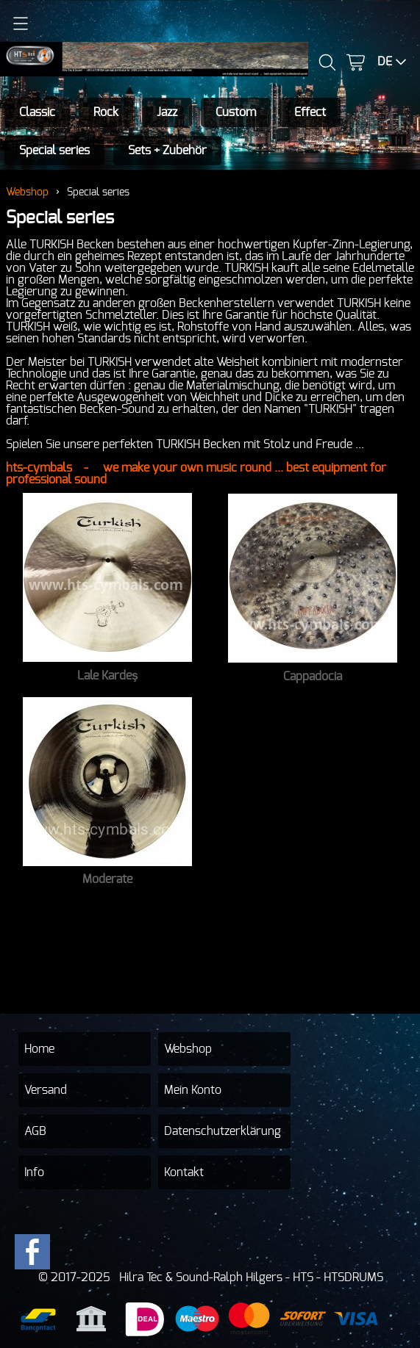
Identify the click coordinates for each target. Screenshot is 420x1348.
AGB (35, 1131)
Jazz (167, 112)
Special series (54, 150)
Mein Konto (192, 1090)
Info (34, 1172)
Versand (45, 1090)
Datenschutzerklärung (222, 1131)
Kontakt (184, 1172)
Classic (37, 112)
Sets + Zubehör (167, 150)
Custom (236, 112)
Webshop (27, 192)
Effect (310, 112)
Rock (105, 112)
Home (39, 1049)
